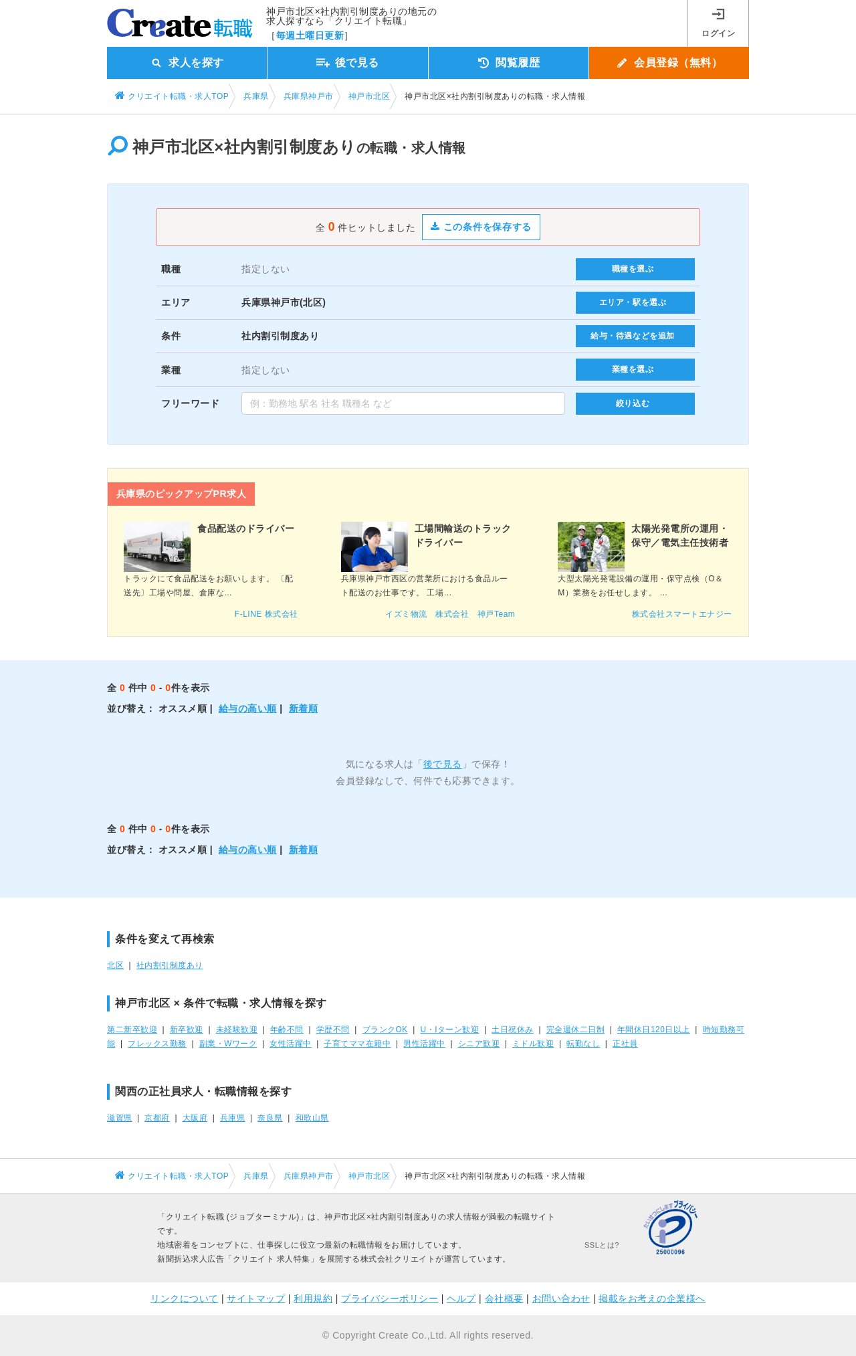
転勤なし (583, 1043)
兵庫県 (232, 1118)
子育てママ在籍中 (357, 1043)
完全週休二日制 (575, 1029)
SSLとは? (601, 1245)
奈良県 (270, 1118)
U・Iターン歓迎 (450, 1029)
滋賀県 (119, 1118)
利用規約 (313, 1298)
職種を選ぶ (633, 269)
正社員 (625, 1043)
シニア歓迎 (479, 1043)
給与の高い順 (248, 708)
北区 (115, 965)
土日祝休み (513, 1029)
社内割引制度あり (169, 965)
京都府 (157, 1118)
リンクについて (184, 1298)
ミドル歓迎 (533, 1043)
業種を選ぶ (633, 369)
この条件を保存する (481, 226)
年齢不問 (287, 1029)
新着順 (303, 708)
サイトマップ (256, 1298)
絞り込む (632, 403)
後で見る (442, 764)
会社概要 (504, 1298)
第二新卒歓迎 (132, 1029)
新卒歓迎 (186, 1029)
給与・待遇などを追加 (633, 336)
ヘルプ (461, 1298)
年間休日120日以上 (653, 1029)
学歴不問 (333, 1029)
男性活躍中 (424, 1043)
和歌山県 (312, 1118)
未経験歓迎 (237, 1029)
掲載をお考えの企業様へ (652, 1298)
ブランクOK (385, 1029)
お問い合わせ (561, 1298)
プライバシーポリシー (389, 1298)
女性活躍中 (291, 1043)
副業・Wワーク (228, 1043)
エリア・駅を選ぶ (633, 302)
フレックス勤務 (157, 1043)
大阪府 (195, 1118)
